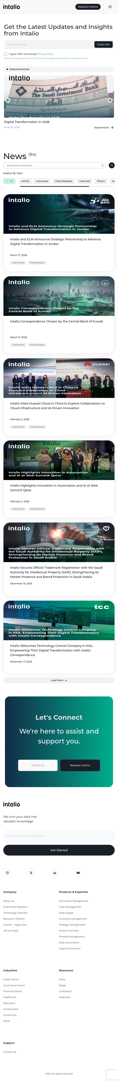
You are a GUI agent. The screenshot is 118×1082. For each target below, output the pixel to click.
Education (9, 1003)
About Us (8, 901)
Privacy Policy (46, 54)
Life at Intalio (11, 930)
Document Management (73, 901)
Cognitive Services (69, 948)
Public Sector (11, 979)
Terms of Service (80, 58)
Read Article (104, 128)
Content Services (69, 930)
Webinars (64, 997)
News (62, 979)
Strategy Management (72, 924)
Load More (59, 680)
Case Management (70, 906)
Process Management (72, 936)
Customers (65, 991)
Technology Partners (15, 912)
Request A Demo (88, 6)
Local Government (14, 985)
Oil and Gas (10, 1015)
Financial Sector (12, 991)
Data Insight (66, 912)
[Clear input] (102, 167)
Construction (11, 1009)
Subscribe (103, 44)
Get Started (59, 850)
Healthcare (9, 997)
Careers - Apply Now (15, 924)
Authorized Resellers (15, 906)
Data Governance (69, 942)
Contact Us (38, 765)
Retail (6, 1021)
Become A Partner (14, 918)
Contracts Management (73, 918)
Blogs (62, 985)
